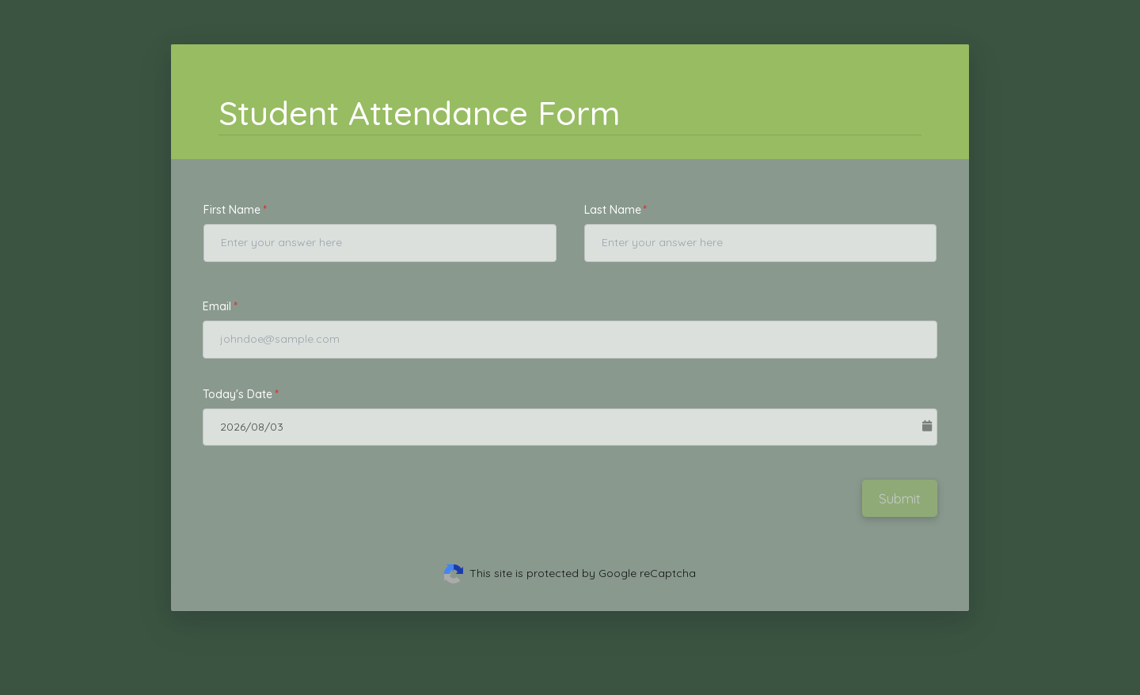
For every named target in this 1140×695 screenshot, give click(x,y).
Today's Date (237, 394)
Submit (900, 498)
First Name (231, 210)
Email (217, 306)
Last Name (612, 210)
